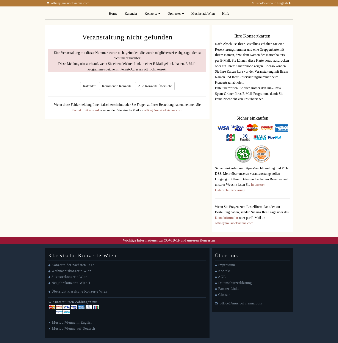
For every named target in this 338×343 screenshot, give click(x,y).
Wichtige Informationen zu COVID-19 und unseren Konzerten (169, 240)
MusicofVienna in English (270, 3)
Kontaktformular (226, 218)
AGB (222, 277)
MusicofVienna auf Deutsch (73, 328)
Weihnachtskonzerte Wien (71, 271)
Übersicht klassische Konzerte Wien (79, 291)
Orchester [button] (175, 13)
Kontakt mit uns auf (85, 110)
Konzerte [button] (152, 13)
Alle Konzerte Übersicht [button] (155, 86)
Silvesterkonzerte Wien (69, 277)
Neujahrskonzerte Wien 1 (71, 283)
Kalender (131, 13)
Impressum (226, 265)
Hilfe (225, 13)
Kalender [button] (89, 86)
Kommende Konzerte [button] (116, 86)
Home (113, 13)
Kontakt (224, 271)
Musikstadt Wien (203, 13)
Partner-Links (228, 288)
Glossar (224, 294)
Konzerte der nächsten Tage (73, 265)
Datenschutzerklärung (235, 283)
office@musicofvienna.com (70, 3)
